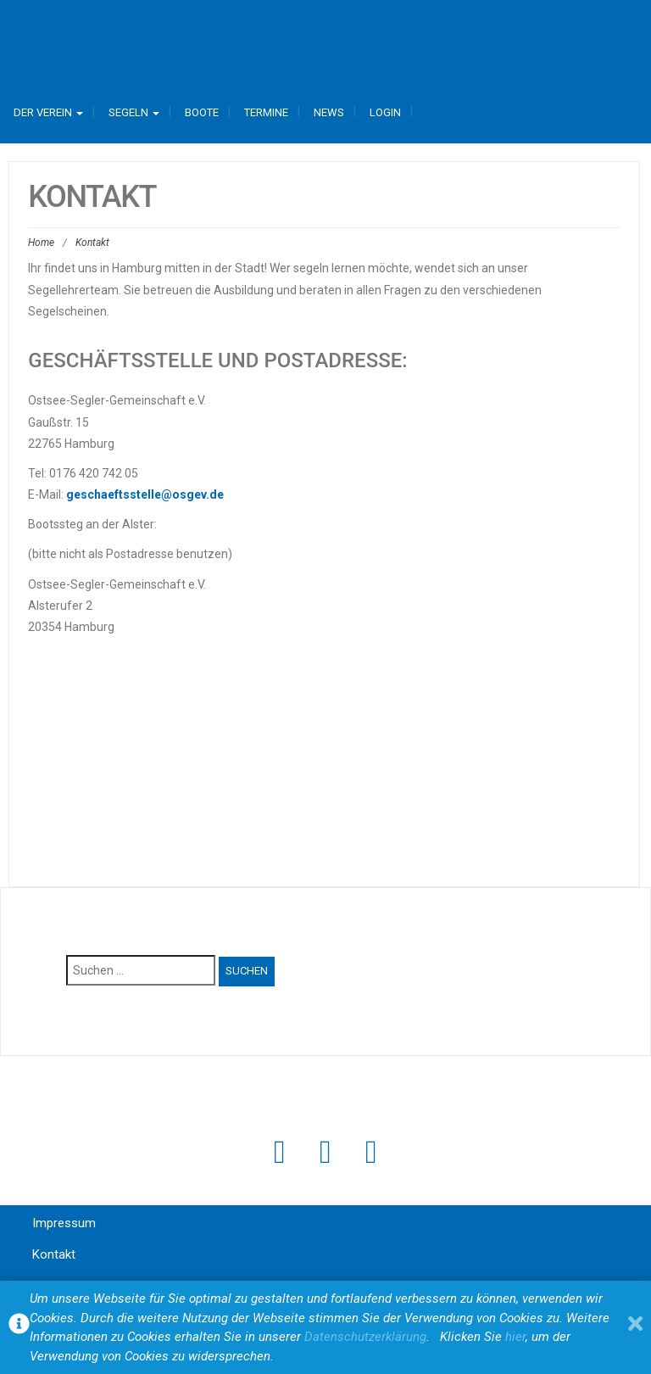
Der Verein (48, 112)
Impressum (64, 1223)
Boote (202, 112)
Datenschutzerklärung (365, 1336)
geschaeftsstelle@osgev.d (141, 494)
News (329, 112)
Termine (266, 112)
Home (41, 243)
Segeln (133, 112)
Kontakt (53, 1254)
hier (515, 1336)
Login (385, 112)
